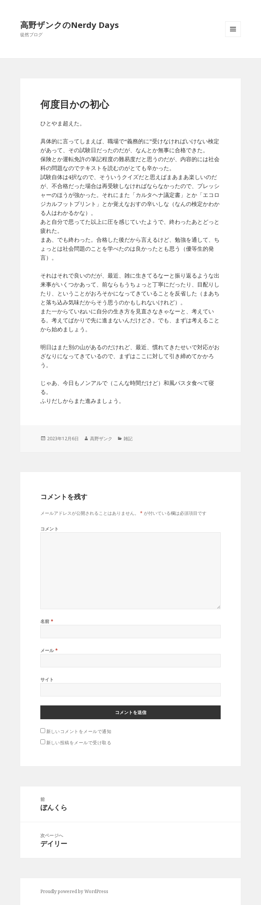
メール (49, 650)
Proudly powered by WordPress (74, 891)
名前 (47, 621)
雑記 (128, 438)
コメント (49, 529)
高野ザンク (101, 438)
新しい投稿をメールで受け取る (79, 742)
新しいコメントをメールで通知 (79, 731)
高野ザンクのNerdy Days (69, 24)
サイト (47, 679)
